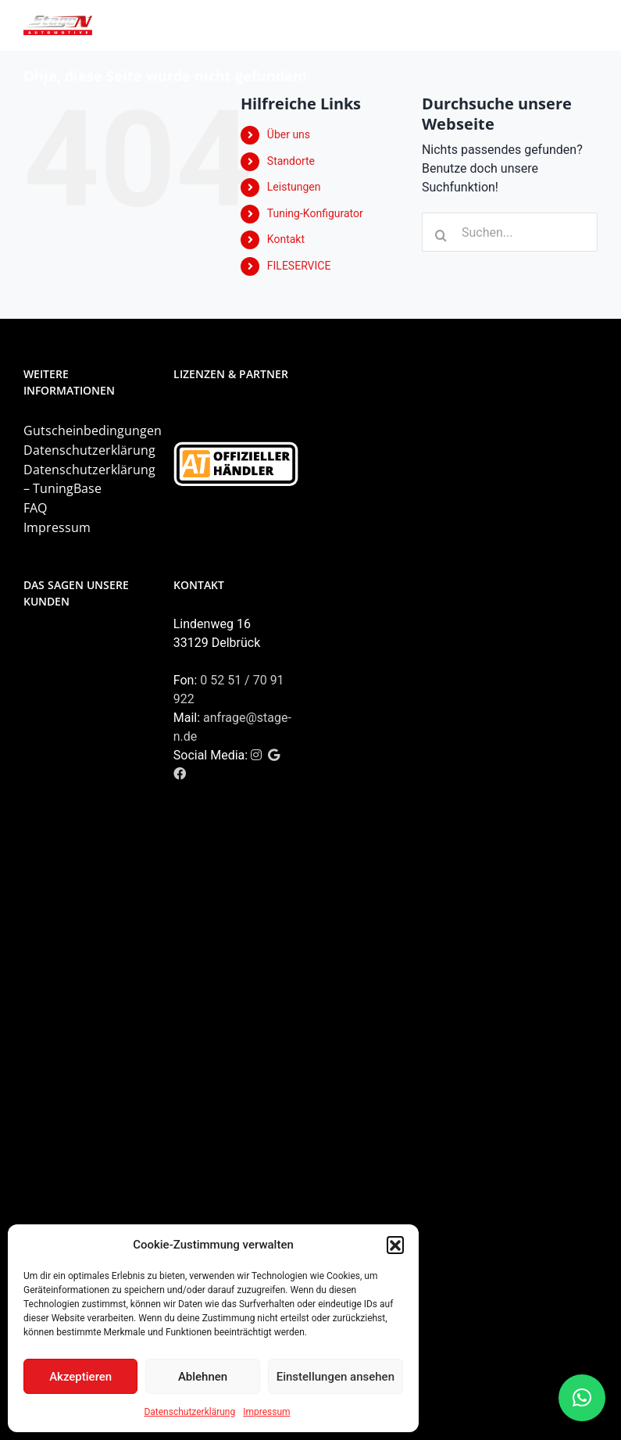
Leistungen (294, 186)
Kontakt (286, 239)
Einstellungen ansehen (335, 1377)
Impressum (266, 1411)
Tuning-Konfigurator (315, 213)
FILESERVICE (299, 265)
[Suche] (441, 235)
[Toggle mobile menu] (589, 25)
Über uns (288, 134)
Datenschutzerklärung (189, 1411)
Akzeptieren (80, 1377)
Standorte (291, 161)
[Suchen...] (510, 232)
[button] (395, 1244)
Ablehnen (202, 1377)
